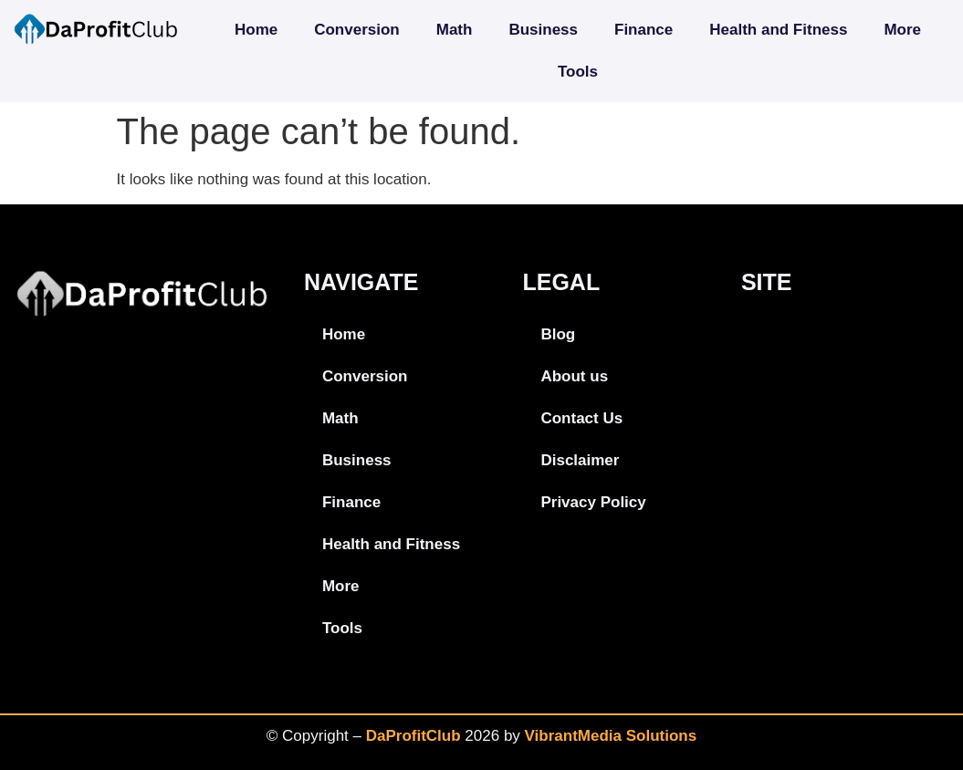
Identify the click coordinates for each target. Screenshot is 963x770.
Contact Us (581, 418)
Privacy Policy (592, 502)
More (902, 29)
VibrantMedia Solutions (611, 735)
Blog (557, 334)
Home (256, 29)
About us (574, 376)
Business (543, 29)
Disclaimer (579, 460)
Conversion (357, 29)
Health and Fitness (778, 29)
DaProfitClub (413, 735)
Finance (643, 29)
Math (454, 29)
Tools (578, 71)
